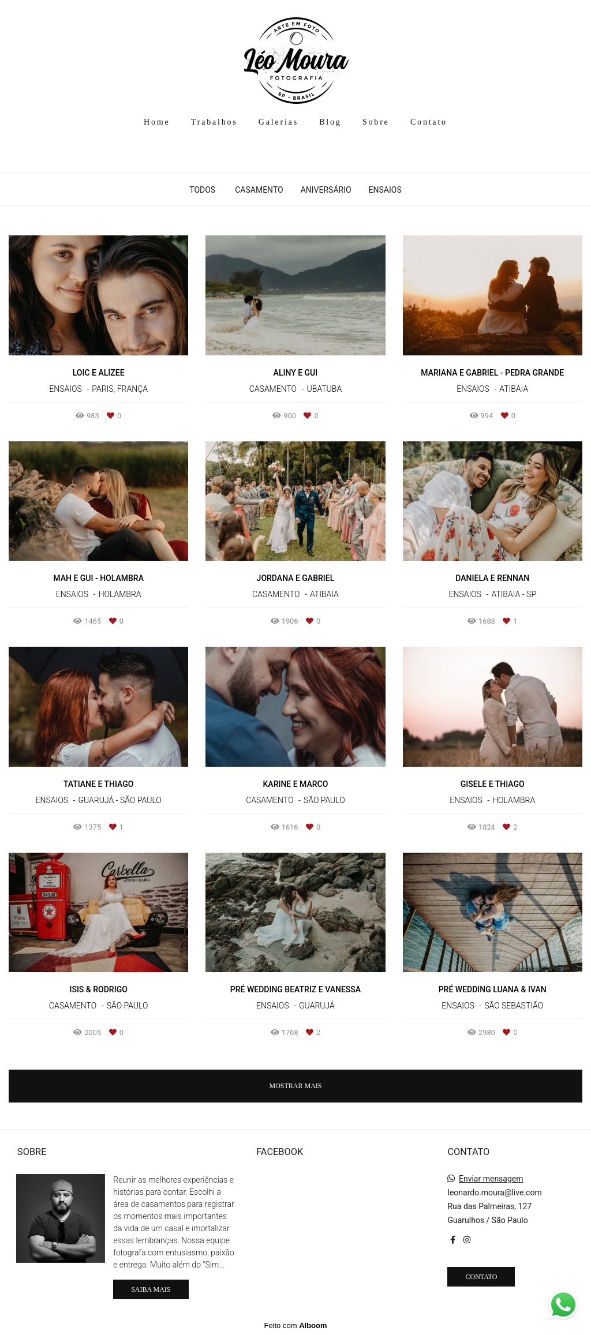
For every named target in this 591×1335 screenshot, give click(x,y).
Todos (202, 190)
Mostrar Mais (295, 1086)
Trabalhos (214, 122)
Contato (428, 122)
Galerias (278, 122)
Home (157, 122)
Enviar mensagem (491, 1179)
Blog (330, 122)
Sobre (376, 122)
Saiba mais (150, 1289)
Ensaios (385, 190)
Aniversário (326, 190)
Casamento (259, 190)
